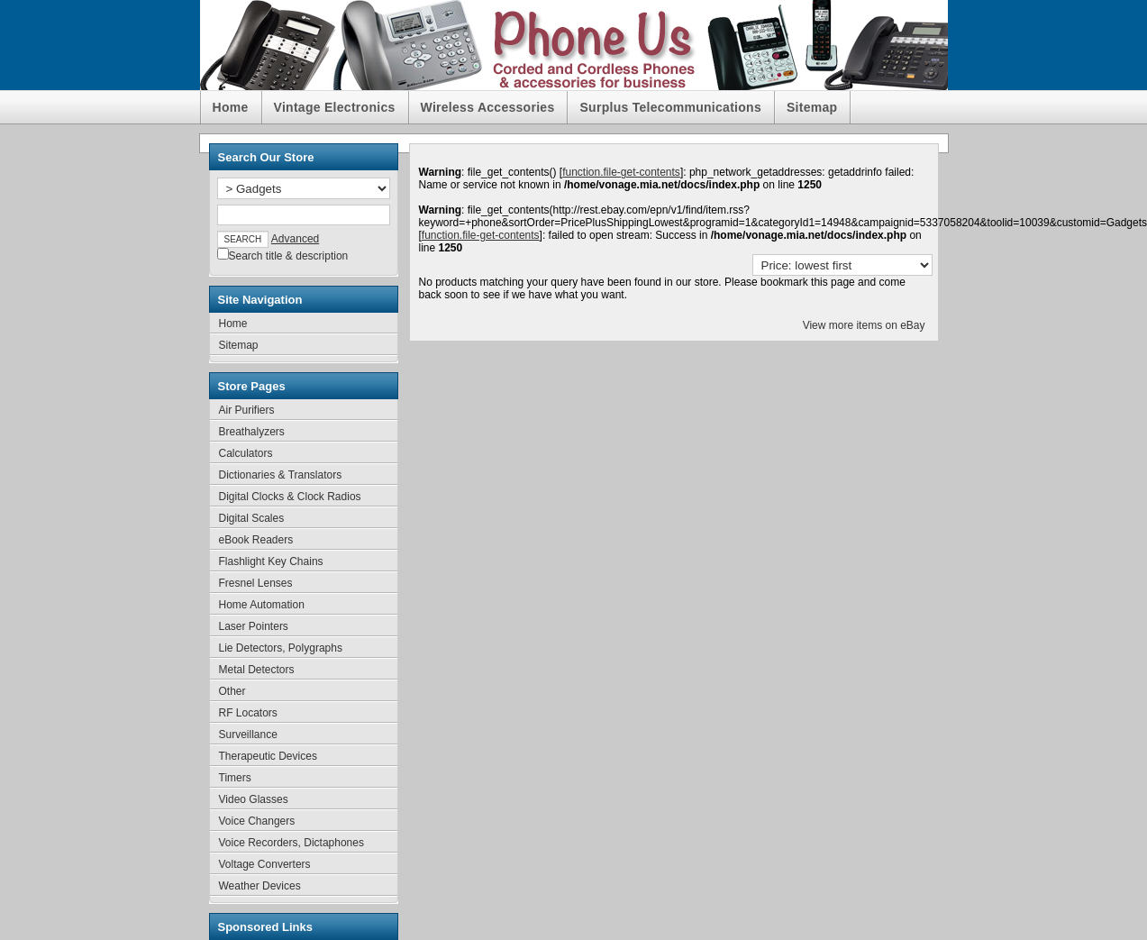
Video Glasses (253, 799)
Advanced (295, 239)
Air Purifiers (247, 410)
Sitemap (812, 107)
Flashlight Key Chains (271, 561)
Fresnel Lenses (256, 583)
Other (232, 691)
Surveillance (248, 734)
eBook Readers (256, 540)
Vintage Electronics (335, 107)
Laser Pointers (253, 626)
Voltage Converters (265, 864)
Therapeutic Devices (268, 756)
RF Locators (248, 713)
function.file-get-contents (621, 172)
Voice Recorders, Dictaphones (291, 842)
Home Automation (262, 604)
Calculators (246, 453)
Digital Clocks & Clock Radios (290, 496)
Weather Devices (260, 886)
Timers (235, 777)
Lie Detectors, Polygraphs (280, 648)
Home (231, 107)
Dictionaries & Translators (280, 475)
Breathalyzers (252, 431)
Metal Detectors (257, 669)
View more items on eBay (864, 325)
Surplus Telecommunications (670, 107)
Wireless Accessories (488, 107)
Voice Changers (257, 821)
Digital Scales (252, 518)
